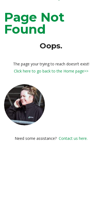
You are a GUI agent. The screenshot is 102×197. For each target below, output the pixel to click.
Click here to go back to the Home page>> (51, 71)
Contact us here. (73, 138)
